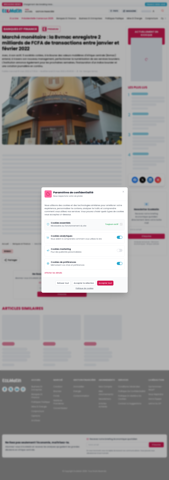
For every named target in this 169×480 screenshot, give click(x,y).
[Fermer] (123, 191)
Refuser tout (63, 283)
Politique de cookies (84, 288)
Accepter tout (105, 283)
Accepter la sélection (84, 283)
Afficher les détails (53, 273)
